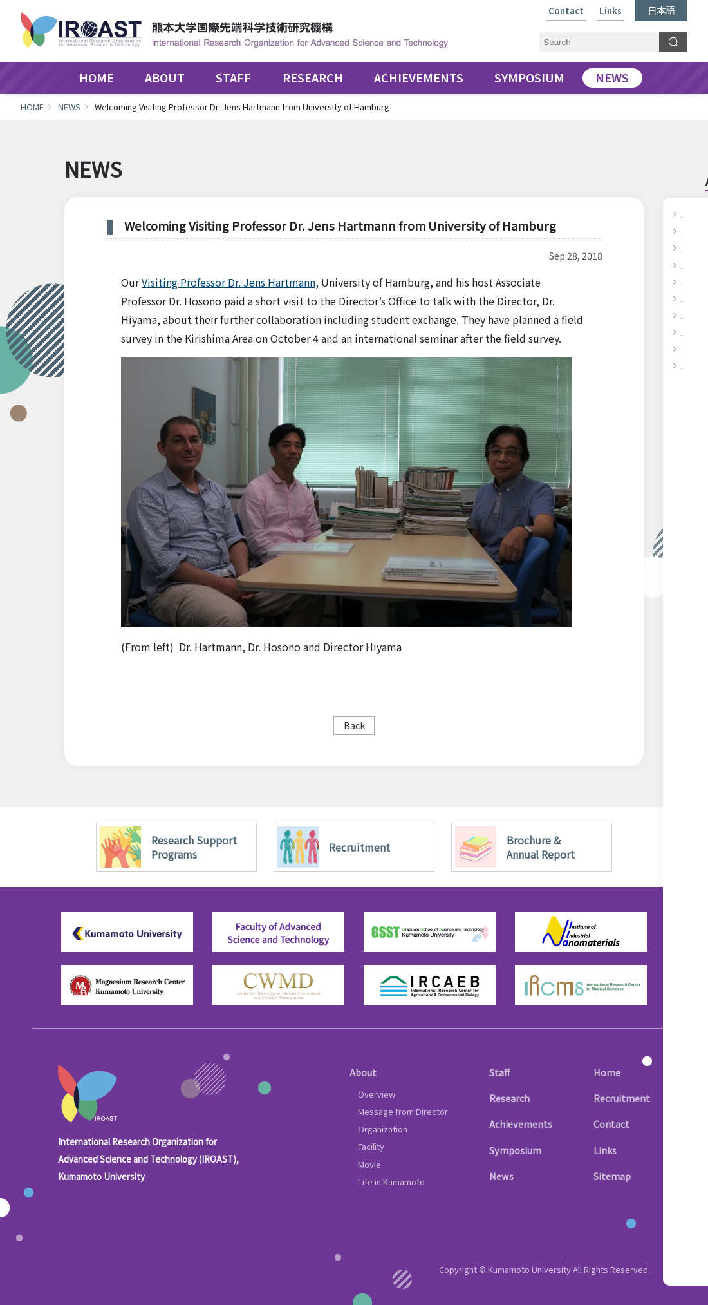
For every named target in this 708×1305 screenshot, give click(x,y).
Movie (369, 1164)
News (501, 1176)
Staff (499, 1072)
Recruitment (621, 1098)
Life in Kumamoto (391, 1182)
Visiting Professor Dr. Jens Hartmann (228, 282)
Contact (566, 11)
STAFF (233, 78)
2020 (690, 298)
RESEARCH (313, 78)
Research (509, 1098)
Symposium (515, 1150)
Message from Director (403, 1111)
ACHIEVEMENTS (418, 78)
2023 (690, 247)
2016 (690, 365)
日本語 (661, 10)
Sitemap (612, 1176)
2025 (690, 213)
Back (354, 725)
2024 (690, 230)
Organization (382, 1129)
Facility (371, 1146)
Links (610, 11)
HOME (96, 78)
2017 (690, 348)
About (363, 1072)
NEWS (612, 78)
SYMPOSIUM (529, 78)
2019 (690, 315)
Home (606, 1072)
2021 (690, 281)
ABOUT (165, 78)
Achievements (520, 1123)
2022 (690, 264)
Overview (376, 1094)
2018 (690, 331)
